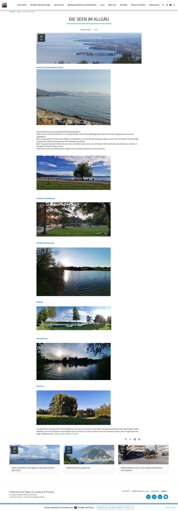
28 (14, 449)
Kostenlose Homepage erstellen (33, 497)
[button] (163, 5)
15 (68, 449)
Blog (19, 12)
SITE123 (19, 497)
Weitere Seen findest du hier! (66, 434)
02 (123, 449)
